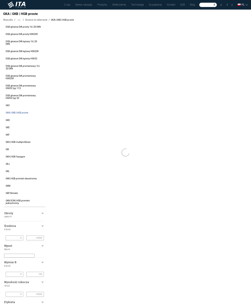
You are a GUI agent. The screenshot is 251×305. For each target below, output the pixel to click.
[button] (67, 5)
